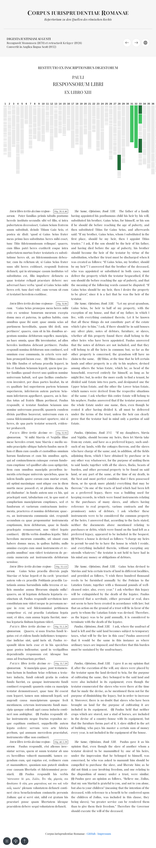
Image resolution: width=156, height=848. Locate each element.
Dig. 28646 (60, 211)
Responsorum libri (78, 84)
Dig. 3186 (62, 303)
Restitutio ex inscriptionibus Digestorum (78, 67)
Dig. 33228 (61, 626)
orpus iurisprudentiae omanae (78, 12)
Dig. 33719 (61, 663)
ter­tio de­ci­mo (32, 211)
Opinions (94, 211)
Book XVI (105, 432)
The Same (80, 211)
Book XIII (108, 211)
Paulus (78, 432)
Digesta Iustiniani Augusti (29, 39)
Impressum (104, 834)
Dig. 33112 (61, 566)
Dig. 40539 (60, 741)
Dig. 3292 (62, 432)
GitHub (91, 834)
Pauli (78, 77)
